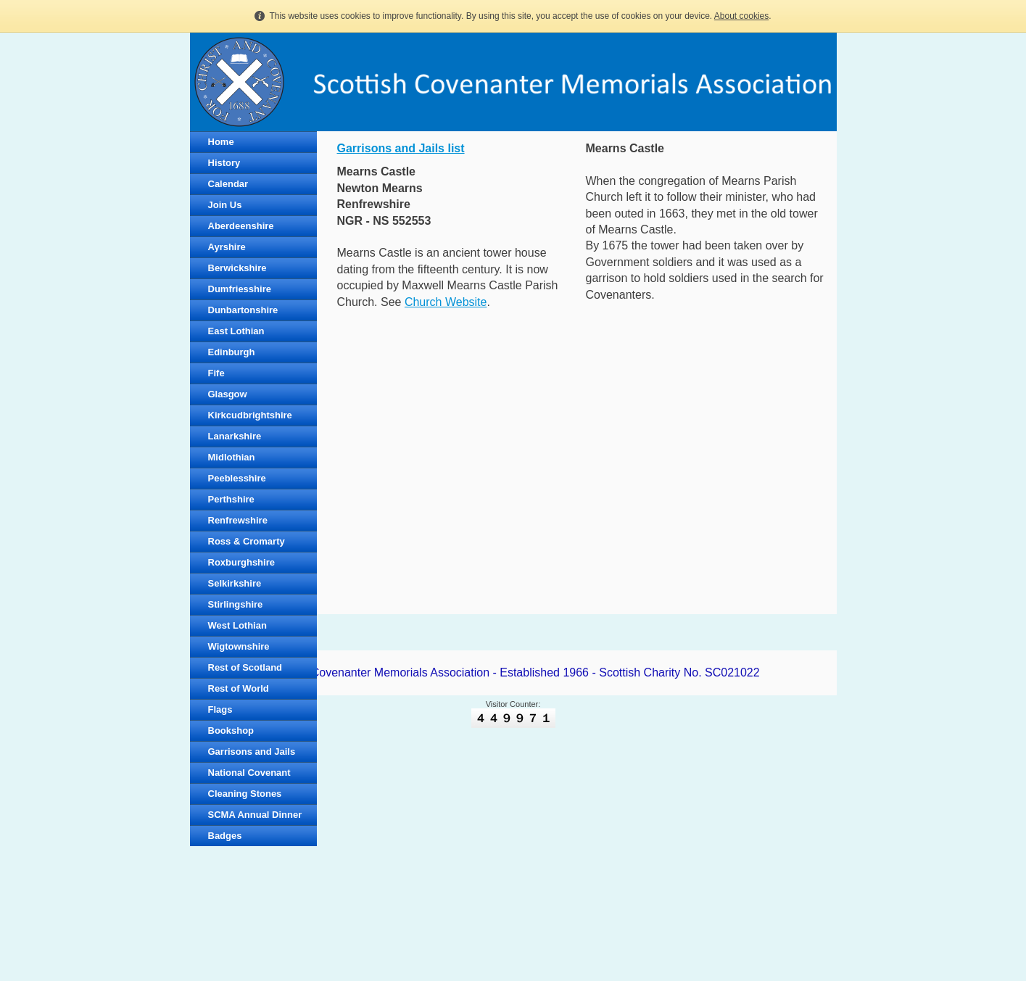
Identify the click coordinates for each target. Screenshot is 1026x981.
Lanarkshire (235, 436)
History (224, 162)
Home (221, 141)
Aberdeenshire (241, 225)
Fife (216, 373)
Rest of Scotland (245, 667)
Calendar (228, 183)
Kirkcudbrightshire (250, 415)
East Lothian (236, 331)
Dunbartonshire (243, 310)
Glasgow (227, 394)
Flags (220, 709)
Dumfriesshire (239, 288)
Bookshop (231, 730)
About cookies (741, 16)
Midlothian (231, 457)
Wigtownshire (239, 646)
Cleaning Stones (245, 793)
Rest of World (238, 688)
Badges (225, 835)
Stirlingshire (235, 604)
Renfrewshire (238, 520)
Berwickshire (237, 267)
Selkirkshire (235, 583)
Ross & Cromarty (246, 541)
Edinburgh (231, 352)
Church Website (446, 302)
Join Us (225, 204)
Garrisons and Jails (252, 751)
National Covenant (249, 772)
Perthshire (231, 499)
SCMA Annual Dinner (255, 814)
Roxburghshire (241, 562)
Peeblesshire (237, 478)
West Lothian (237, 625)
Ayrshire (227, 246)
